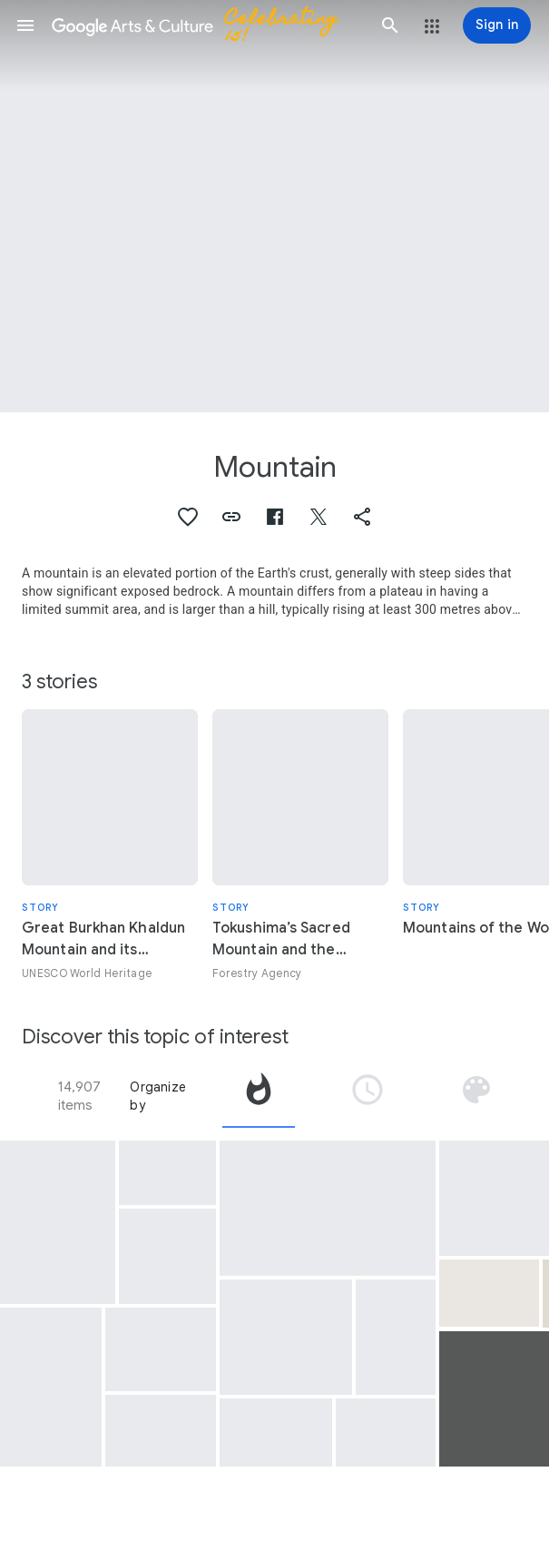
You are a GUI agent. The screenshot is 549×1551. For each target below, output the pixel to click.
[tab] (258, 1096)
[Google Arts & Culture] (208, 25)
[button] (25, 25)
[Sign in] (497, 25)
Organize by (158, 1096)
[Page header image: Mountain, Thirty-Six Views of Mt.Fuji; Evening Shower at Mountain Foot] (274, 206)
